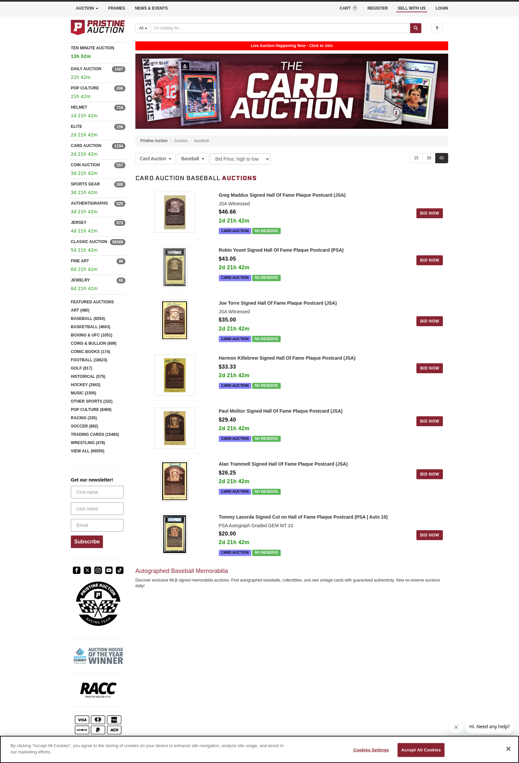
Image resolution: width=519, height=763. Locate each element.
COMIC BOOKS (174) (90, 351)
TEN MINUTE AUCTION (98, 53)
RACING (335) (84, 418)
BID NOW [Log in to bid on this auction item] (429, 213)
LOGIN (442, 8)
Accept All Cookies (421, 749)
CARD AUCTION (86, 145)
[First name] (97, 492)
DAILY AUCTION (86, 69)
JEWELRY (80, 280)
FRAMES (116, 8)
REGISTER (377, 8)
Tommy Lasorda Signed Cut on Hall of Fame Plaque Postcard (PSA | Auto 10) (303, 522)
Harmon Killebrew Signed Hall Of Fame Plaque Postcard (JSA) (287, 359)
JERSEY (78, 222)
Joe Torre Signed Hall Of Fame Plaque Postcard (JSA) (278, 304)
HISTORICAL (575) (88, 376)
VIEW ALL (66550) (87, 451)
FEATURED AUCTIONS (92, 302)
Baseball (193, 159)
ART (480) (80, 310)
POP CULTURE (85, 88)
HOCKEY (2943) (85, 384)
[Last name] (97, 508)
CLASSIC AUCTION (89, 241)
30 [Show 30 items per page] (429, 158)
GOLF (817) (81, 368)
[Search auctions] (280, 28)
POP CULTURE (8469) (91, 409)
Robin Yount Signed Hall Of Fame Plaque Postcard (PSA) (281, 250)
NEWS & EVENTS (151, 8)
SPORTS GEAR (85, 184)
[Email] (97, 525)
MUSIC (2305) (83, 393)
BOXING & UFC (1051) (91, 335)
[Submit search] (415, 28)
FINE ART (80, 261)
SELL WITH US (412, 8)
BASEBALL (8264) (88, 318)
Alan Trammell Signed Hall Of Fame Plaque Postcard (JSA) (283, 468)
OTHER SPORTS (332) (92, 401)
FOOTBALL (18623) (89, 360)
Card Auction (155, 159)
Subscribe (87, 541)
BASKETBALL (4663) (90, 327)
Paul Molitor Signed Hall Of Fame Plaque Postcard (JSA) (281, 413)
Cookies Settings (371, 749)
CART (348, 8)
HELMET (79, 107)
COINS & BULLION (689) (94, 343)
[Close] (508, 748)
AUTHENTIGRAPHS (89, 203)
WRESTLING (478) (88, 442)
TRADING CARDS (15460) (95, 434)
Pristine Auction (154, 140)
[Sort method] (240, 159)
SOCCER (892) (84, 426)
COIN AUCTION (85, 165)
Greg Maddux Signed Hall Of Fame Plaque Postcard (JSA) (282, 195)
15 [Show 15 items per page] (416, 158)
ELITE (76, 126)
